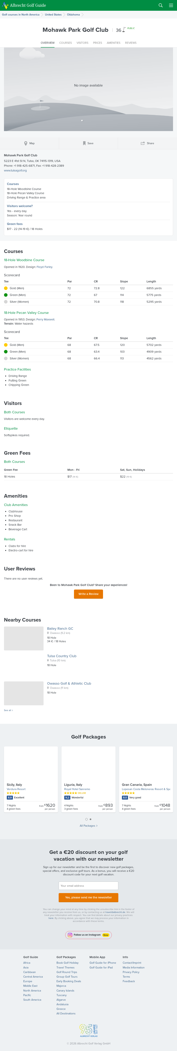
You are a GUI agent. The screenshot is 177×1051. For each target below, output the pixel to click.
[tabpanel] (88, 780)
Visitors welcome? (20, 206)
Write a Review (88, 593)
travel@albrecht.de (115, 910)
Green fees (15, 224)
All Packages (87, 824)
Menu (171, 5)
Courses (13, 184)
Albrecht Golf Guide (28, 5)
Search (161, 5)
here (51, 916)
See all (7, 709)
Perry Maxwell (45, 319)
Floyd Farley (44, 267)
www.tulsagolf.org (15, 170)
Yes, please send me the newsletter (88, 896)
